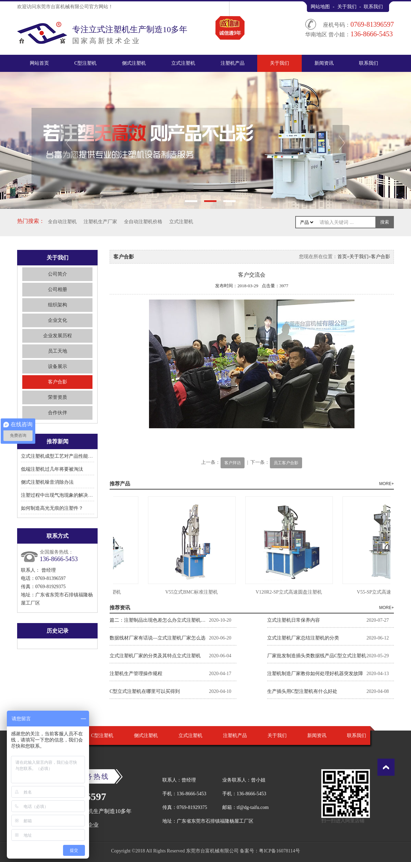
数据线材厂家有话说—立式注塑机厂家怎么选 (158, 638)
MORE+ (386, 483)
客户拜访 (232, 462)
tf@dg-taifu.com (253, 807)
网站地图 (320, 6)
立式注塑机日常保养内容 (293, 620)
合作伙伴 (57, 412)
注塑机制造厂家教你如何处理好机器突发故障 (315, 673)
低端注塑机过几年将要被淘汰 (52, 469)
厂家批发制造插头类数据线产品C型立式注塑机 (316, 655)
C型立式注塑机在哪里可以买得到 (145, 691)
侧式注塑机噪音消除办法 (47, 482)
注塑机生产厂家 (100, 221)
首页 (342, 256)
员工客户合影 (286, 462)
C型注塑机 (85, 63)
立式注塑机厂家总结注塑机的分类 (303, 638)
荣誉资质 (57, 397)
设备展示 (57, 366)
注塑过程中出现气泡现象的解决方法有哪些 (66, 495)
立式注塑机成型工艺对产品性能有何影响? (65, 456)
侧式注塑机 (134, 63)
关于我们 (347, 6)
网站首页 (39, 63)
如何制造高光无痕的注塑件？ (52, 508)
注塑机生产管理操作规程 (136, 673)
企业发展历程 (57, 335)
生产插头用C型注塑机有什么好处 (302, 691)
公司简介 (57, 274)
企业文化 (57, 320)
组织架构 (57, 304)
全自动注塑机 (62, 221)
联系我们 (373, 6)
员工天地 (57, 351)
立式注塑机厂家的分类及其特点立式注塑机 (155, 655)
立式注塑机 (183, 63)
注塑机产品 (233, 63)
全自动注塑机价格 (143, 221)
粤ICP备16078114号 (279, 850)
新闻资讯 (324, 63)
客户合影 (57, 381)
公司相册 (57, 289)
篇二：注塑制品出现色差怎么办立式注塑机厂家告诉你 (159, 620)
